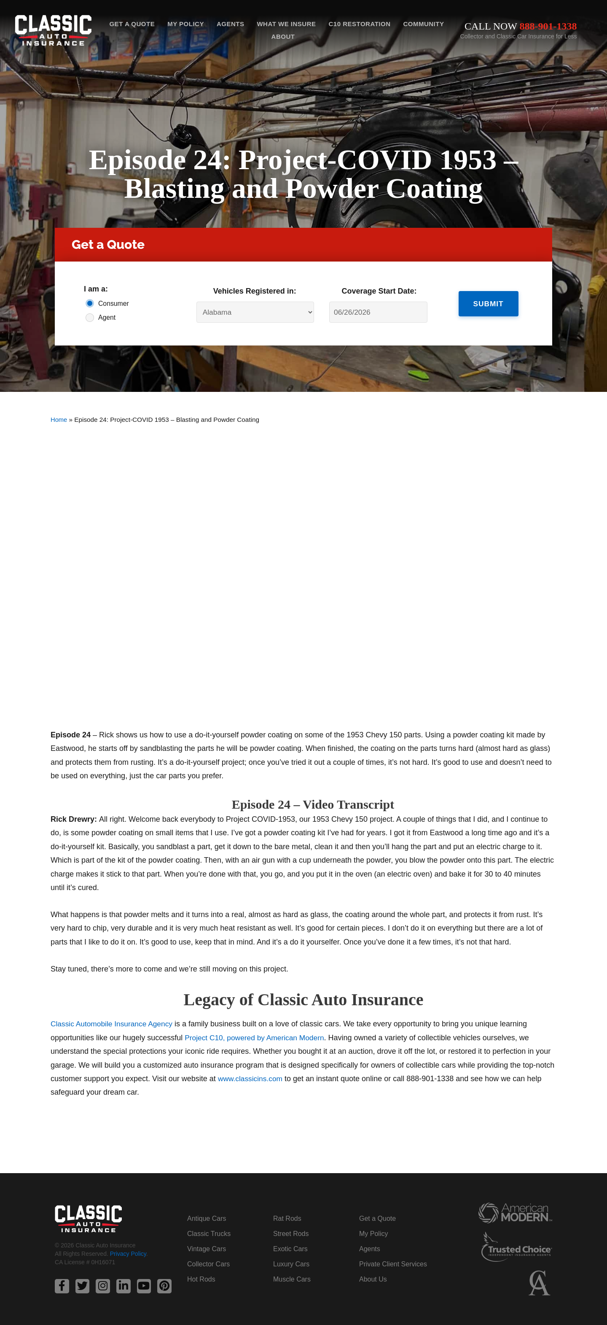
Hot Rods (201, 1279)
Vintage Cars (206, 1248)
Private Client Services (393, 1264)
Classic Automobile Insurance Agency (114, 1024)
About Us (373, 1279)
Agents (230, 23)
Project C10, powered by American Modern (257, 1038)
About (283, 36)
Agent (106, 317)
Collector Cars (208, 1264)
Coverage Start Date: (379, 291)
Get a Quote (132, 23)
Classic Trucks (209, 1233)
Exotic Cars (290, 1248)
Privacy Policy (128, 1254)
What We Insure (286, 23)
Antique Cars (206, 1218)
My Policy (185, 23)
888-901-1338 (548, 26)
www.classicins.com (251, 1078)
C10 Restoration (360, 23)
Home (59, 419)
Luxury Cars (291, 1264)
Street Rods (291, 1233)
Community (423, 23)
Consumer (113, 303)
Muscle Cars (292, 1279)
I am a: (96, 289)
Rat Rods (287, 1218)
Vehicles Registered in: (254, 291)
